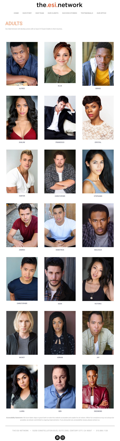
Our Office (101, 13)
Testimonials (87, 13)
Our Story (27, 13)
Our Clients (53, 13)
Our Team (39, 13)
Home (16, 13)
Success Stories (69, 13)
